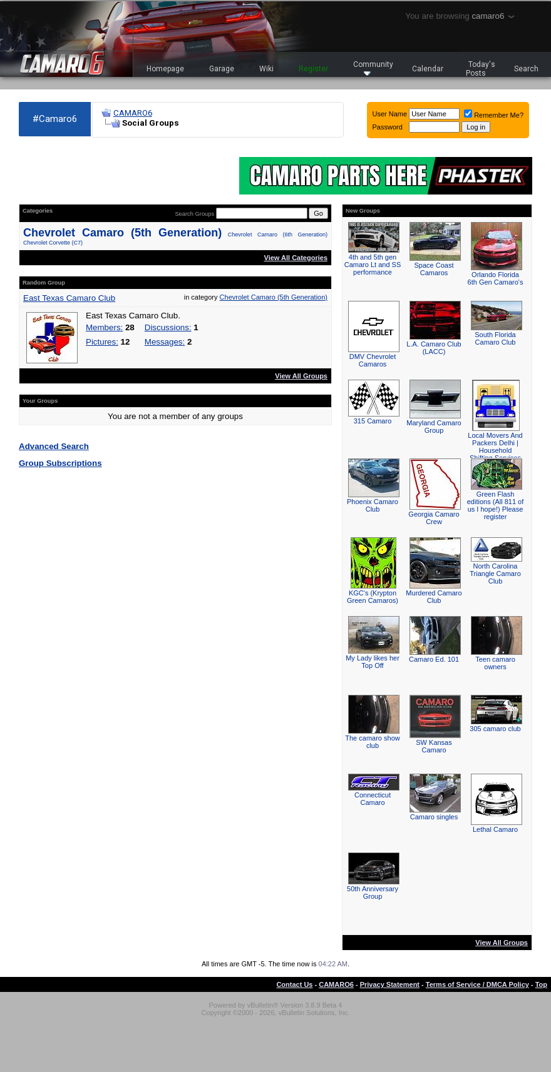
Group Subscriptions (60, 463)
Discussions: (168, 327)
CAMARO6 (132, 113)
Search (526, 68)
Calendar (427, 68)
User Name (390, 114)
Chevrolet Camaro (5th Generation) (122, 232)
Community (373, 68)
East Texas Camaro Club (69, 298)
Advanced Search (54, 446)
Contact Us (294, 984)
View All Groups (301, 376)
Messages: (165, 341)
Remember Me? (493, 115)
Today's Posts (481, 69)
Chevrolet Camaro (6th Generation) (277, 234)
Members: (104, 327)
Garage (221, 68)
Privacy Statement (390, 984)
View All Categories (295, 257)
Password (388, 127)
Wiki (266, 68)
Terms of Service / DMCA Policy (477, 984)
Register (313, 68)
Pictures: (102, 341)
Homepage (165, 68)
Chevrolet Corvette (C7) (53, 243)
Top (541, 984)
